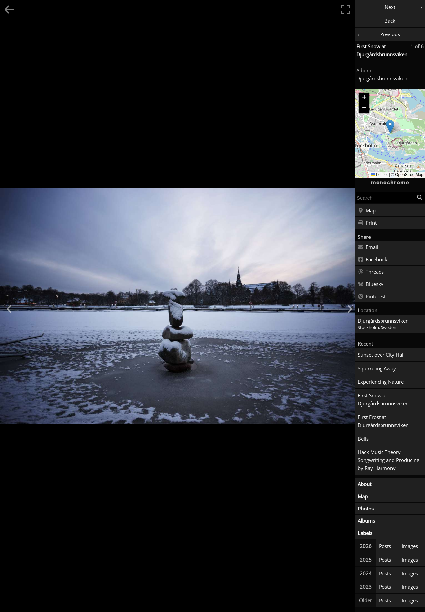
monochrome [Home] (390, 183)
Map (367, 210)
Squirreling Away (377, 368)
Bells (363, 438)
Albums (366, 520)
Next (390, 7)
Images (410, 546)
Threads (371, 272)
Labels (365, 533)
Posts (385, 546)
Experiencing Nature (381, 381)
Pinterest (372, 296)
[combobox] (385, 197)
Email (368, 247)
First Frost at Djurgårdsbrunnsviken (383, 421)
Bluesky (370, 284)
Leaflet (379, 174)
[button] (390, 126)
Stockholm (368, 327)
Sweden (388, 327)
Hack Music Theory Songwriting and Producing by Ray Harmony (388, 460)
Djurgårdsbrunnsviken (381, 78)
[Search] (419, 197)
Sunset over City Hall (381, 354)
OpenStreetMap (409, 174)
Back (389, 20)
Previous (390, 34)
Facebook (372, 259)
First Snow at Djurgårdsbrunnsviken (383, 399)
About (364, 484)
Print (367, 223)
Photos (366, 508)
